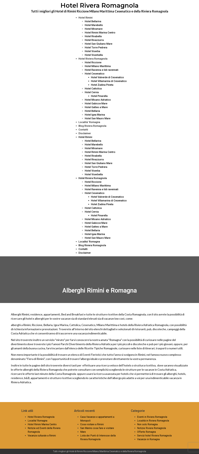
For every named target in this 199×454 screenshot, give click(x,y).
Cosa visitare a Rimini (92, 424)
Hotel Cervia (92, 92)
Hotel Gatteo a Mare (96, 107)
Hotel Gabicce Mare (96, 103)
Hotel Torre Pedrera (96, 47)
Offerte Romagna (146, 431)
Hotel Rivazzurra (94, 40)
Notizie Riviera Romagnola (151, 428)
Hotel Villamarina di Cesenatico (109, 81)
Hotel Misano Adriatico (98, 99)
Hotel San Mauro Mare (97, 118)
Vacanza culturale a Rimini (42, 435)
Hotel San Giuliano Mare (98, 43)
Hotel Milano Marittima (98, 66)
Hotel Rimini (86, 17)
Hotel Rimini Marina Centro (100, 32)
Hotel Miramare (93, 28)
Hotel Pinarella (99, 96)
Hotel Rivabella (93, 36)
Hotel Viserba (92, 51)
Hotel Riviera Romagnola (93, 58)
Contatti (83, 129)
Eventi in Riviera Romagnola (152, 416)
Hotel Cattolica (93, 88)
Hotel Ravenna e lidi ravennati (101, 69)
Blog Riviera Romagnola (92, 125)
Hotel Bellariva (93, 21)
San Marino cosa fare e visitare (97, 428)
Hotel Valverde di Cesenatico (107, 77)
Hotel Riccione (93, 62)
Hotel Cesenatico (94, 73)
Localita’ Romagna (89, 122)
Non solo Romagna (147, 424)
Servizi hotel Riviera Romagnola (154, 435)
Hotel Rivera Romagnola (99, 5)
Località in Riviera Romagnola (153, 420)
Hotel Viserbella (94, 55)
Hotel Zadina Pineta (102, 84)
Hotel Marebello (94, 25)
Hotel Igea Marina (95, 114)
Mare (83, 431)
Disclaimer (85, 133)
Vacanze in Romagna (148, 439)
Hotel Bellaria (92, 110)
